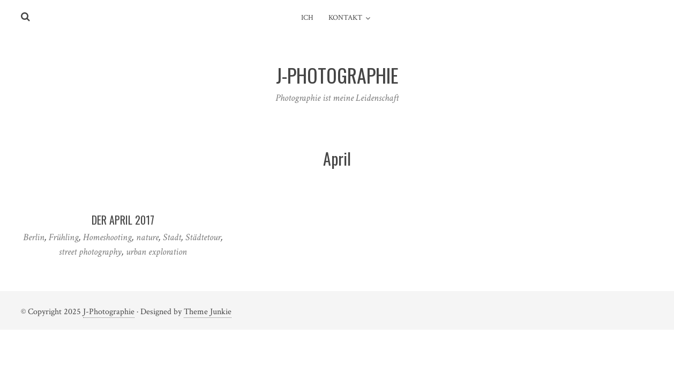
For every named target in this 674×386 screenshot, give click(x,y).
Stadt (172, 237)
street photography (90, 252)
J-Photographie (108, 311)
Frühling (64, 237)
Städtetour (203, 237)
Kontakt (345, 18)
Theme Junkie (207, 311)
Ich (307, 18)
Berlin (33, 237)
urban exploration (156, 252)
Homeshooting (107, 237)
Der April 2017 (123, 220)
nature (147, 237)
